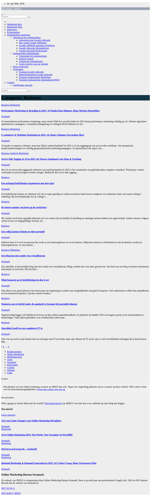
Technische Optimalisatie (31, 61)
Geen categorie (8, 415)
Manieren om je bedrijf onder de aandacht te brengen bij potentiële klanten (39, 304)
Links (9, 373)
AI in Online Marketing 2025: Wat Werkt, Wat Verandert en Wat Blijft (37, 435)
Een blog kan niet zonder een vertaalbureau (23, 255)
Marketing (15, 105)
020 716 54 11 (8, 488)
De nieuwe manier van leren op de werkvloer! (24, 207)
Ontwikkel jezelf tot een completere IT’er (22, 328)
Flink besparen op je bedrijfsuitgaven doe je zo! (25, 280)
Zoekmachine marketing (18, 35)
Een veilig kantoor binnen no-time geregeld (23, 231)
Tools (9, 359)
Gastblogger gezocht (22, 85)
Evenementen (13, 32)
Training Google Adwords (31, 72)
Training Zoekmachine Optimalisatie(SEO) (39, 80)
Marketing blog (14, 24)
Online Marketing (15, 354)
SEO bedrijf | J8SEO (11, 8)
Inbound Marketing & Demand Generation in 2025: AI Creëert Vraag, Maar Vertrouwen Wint (48, 463)
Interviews (12, 29)
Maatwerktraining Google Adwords (35, 74)
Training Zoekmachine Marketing (35, 77)
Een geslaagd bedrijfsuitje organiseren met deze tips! (27, 183)
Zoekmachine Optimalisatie (26, 53)
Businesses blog (14, 27)
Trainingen (18, 69)
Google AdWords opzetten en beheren (37, 45)
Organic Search (26, 58)
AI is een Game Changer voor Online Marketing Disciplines (31, 420)
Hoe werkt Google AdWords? (33, 43)
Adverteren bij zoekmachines (27, 37)
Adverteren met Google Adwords (34, 40)
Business (5, 105)
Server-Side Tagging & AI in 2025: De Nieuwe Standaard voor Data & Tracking (41, 159)
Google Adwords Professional (33, 51)
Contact (10, 82)
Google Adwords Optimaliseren (34, 48)
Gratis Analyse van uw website (33, 64)
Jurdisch (14, 153)
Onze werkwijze (20, 66)
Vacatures (11, 362)
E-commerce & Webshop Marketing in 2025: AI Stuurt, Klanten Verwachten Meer (42, 135)
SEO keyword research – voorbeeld (19, 449)
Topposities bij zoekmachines (33, 56)
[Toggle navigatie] (2, 14)
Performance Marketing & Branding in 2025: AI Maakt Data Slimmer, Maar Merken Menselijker (50, 110)
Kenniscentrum (14, 351)
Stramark (5, 116)
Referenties (12, 365)
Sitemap (11, 370)
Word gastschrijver (53, 403)
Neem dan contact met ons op (51, 389)
